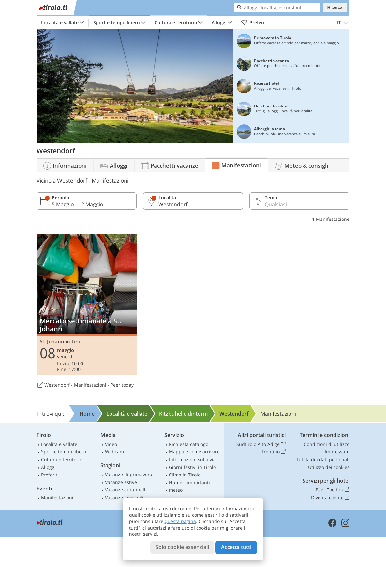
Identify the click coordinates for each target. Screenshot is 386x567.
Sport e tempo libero (116, 23)
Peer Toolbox (332, 490)
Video (111, 444)
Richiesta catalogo (188, 444)
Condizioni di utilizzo (326, 444)
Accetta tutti (236, 547)
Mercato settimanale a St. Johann (87, 304)
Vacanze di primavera (128, 474)
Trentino (273, 451)
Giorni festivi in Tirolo (192, 467)
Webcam (114, 451)
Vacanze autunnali (125, 490)
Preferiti (254, 23)
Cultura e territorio (176, 23)
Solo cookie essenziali (182, 547)
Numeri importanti (189, 482)
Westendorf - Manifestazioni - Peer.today (85, 385)
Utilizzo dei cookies (328, 467)
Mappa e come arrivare (194, 451)
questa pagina (180, 521)
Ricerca (335, 7)
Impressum (337, 451)
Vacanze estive (121, 482)
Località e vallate (60, 23)
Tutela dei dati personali (322, 459)
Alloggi (219, 23)
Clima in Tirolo (184, 475)
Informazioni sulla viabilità (195, 459)
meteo (176, 490)
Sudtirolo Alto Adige (261, 444)
